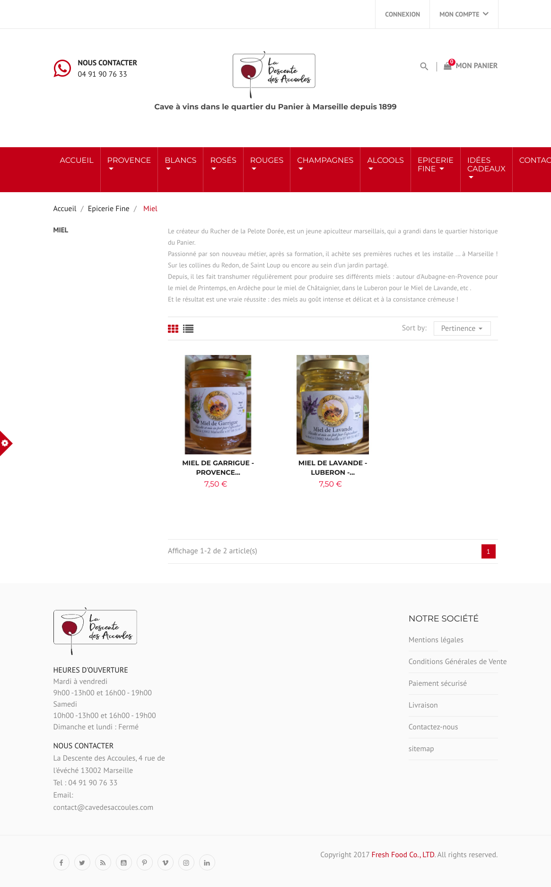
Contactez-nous (433, 727)
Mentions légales (436, 640)
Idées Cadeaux (486, 165)
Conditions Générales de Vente (453, 661)
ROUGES (267, 160)
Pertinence (463, 327)
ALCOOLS (385, 160)
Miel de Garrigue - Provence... (218, 468)
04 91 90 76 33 (102, 74)
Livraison (423, 705)
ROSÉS (223, 160)
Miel (61, 230)
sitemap (421, 749)
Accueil (77, 160)
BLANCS (180, 160)
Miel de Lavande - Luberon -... (332, 468)
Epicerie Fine (436, 165)
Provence (129, 160)
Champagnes (325, 160)
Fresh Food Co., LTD (402, 855)
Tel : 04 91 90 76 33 (85, 783)
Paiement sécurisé (438, 683)
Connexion (402, 14)
